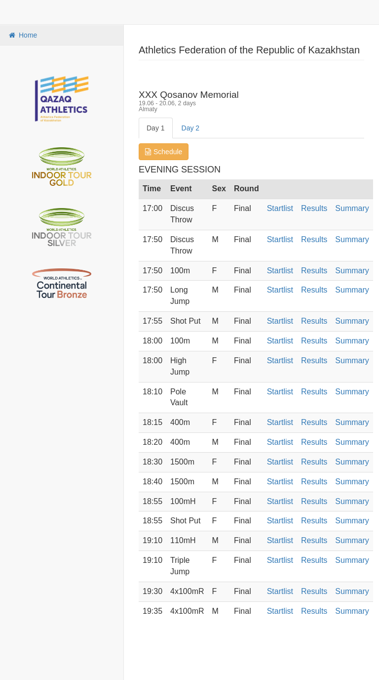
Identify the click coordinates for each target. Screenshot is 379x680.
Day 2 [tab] (191, 128)
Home (22, 35)
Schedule (163, 152)
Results (314, 208)
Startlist (280, 208)
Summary (352, 208)
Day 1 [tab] (156, 128)
